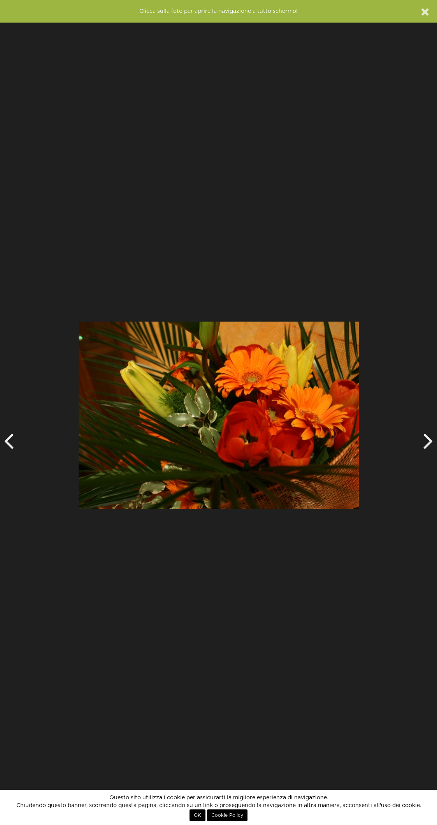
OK (197, 815)
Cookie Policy (227, 815)
